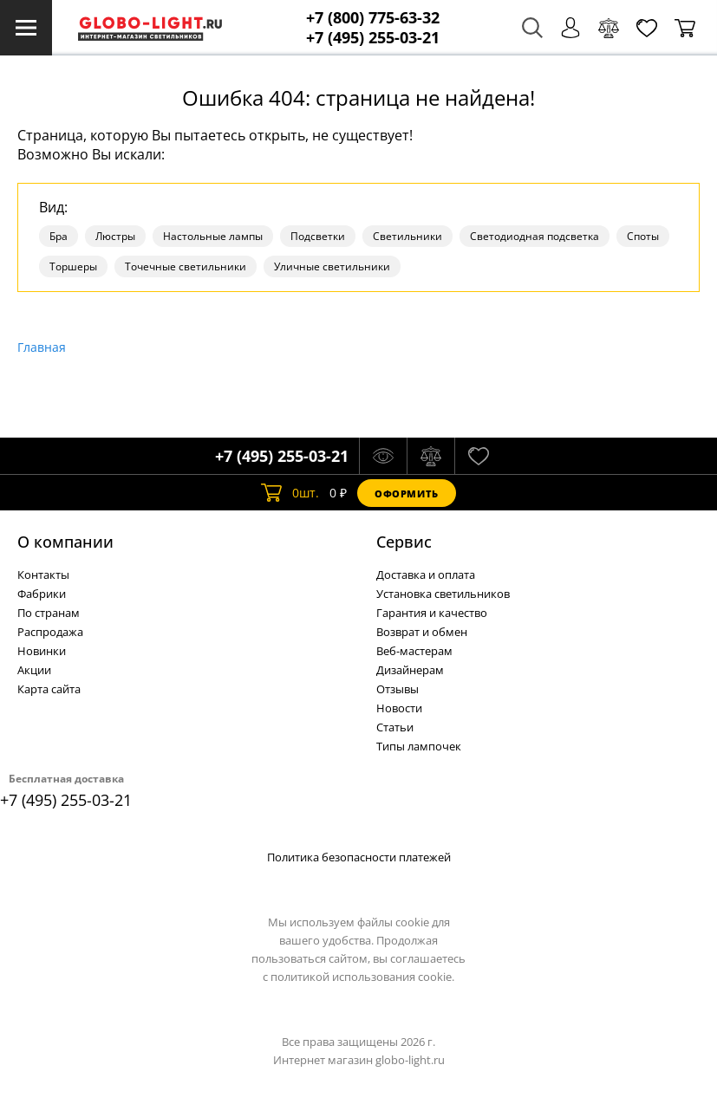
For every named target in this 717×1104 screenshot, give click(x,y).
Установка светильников (443, 593)
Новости (399, 708)
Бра (58, 236)
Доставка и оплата (425, 574)
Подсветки (317, 236)
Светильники (407, 236)
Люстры (115, 236)
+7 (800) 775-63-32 (373, 18)
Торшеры (73, 266)
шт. (290, 493)
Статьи (395, 727)
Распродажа (50, 632)
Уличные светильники (332, 266)
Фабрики (41, 593)
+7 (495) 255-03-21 (373, 38)
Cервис (404, 541)
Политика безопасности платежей (359, 857)
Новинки (41, 651)
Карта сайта (49, 689)
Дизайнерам (410, 670)
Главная (41, 347)
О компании (65, 541)
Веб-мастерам (414, 651)
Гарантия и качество (431, 612)
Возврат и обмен (421, 632)
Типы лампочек (418, 746)
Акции (34, 670)
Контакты (43, 574)
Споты (643, 236)
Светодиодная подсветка (534, 236)
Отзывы (397, 689)
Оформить (407, 493)
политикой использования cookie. (362, 976)
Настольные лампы (213, 236)
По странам (48, 612)
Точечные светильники (185, 266)
